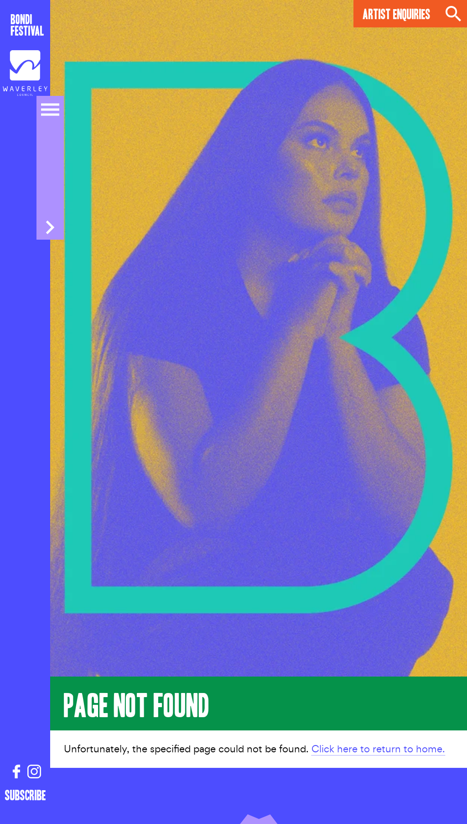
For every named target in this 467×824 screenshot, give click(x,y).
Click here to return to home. (378, 748)
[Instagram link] (34, 772)
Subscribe (25, 794)
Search (453, 13)
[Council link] (25, 73)
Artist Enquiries (397, 13)
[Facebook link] (16, 772)
